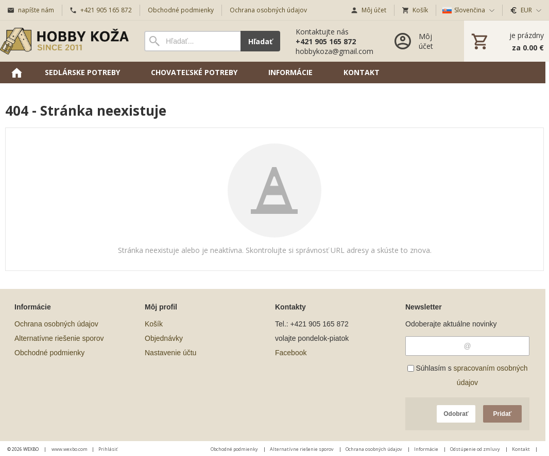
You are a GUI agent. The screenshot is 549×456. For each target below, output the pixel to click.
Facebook (290, 353)
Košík (154, 324)
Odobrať (455, 413)
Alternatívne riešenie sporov (59, 338)
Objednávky (164, 338)
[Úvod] (64, 41)
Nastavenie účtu (170, 353)
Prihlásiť (107, 449)
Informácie (426, 449)
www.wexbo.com (70, 449)
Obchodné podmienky (49, 353)
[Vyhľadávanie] (192, 41)
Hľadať (260, 41)
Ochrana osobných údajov (56, 324)
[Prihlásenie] (419, 41)
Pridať (502, 413)
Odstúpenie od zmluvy (475, 449)
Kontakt (521, 449)
